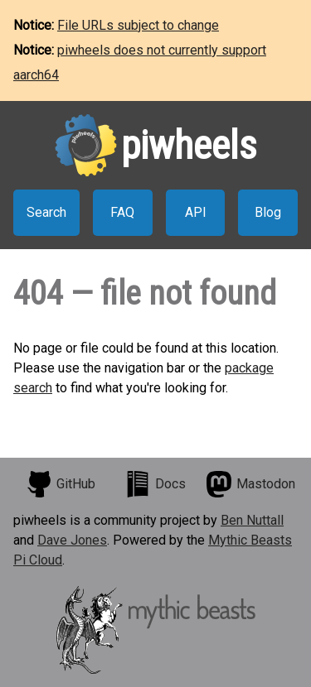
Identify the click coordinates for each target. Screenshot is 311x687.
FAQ (122, 212)
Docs (155, 484)
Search (46, 212)
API (196, 212)
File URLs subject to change (138, 25)
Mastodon (250, 484)
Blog (268, 212)
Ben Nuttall (252, 520)
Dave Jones (72, 540)
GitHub (60, 484)
